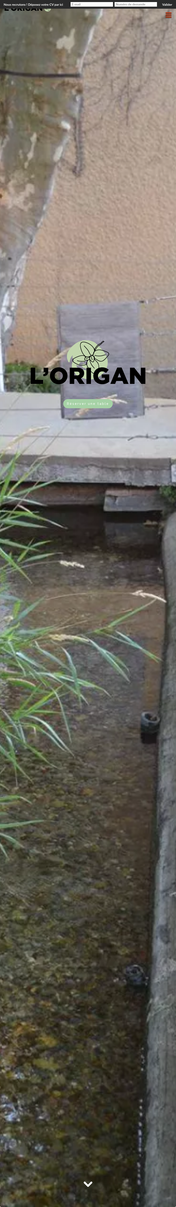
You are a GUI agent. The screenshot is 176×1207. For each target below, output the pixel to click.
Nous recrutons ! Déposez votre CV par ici (33, 4)
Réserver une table (88, 404)
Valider (167, 4)
